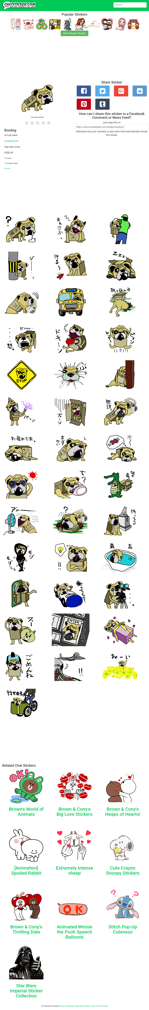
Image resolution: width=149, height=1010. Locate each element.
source (7, 168)
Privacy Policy (102, 1006)
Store (93, 1006)
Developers (69, 1006)
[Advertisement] (74, 60)
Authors (87, 1006)
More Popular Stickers (74, 33)
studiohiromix (11, 141)
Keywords (79, 1006)
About (62, 1006)
